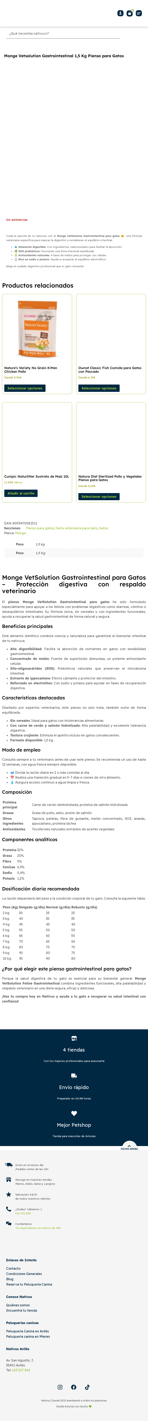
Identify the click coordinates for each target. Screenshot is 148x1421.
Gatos (103, 528)
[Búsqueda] (63, 33)
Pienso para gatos (40, 528)
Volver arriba (129, 1149)
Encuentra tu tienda (21, 1310)
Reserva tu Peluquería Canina (29, 1284)
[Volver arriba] (129, 1146)
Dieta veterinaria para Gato (76, 528)
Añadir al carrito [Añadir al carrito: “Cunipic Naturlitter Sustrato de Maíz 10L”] (21, 493)
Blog (9, 1279)
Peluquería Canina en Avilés (27, 1331)
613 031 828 (23, 1213)
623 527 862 (21, 1370)
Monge (20, 533)
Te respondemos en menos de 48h (38, 1228)
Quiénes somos (18, 1305)
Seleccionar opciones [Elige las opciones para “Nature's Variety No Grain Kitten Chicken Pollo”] (25, 388)
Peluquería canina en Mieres (28, 1336)
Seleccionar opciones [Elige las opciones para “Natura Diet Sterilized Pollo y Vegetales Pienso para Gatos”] (99, 497)
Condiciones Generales (24, 1274)
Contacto (13, 1268)
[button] (139, 13)
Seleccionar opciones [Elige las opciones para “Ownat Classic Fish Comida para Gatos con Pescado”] (99, 388)
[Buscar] (132, 33)
